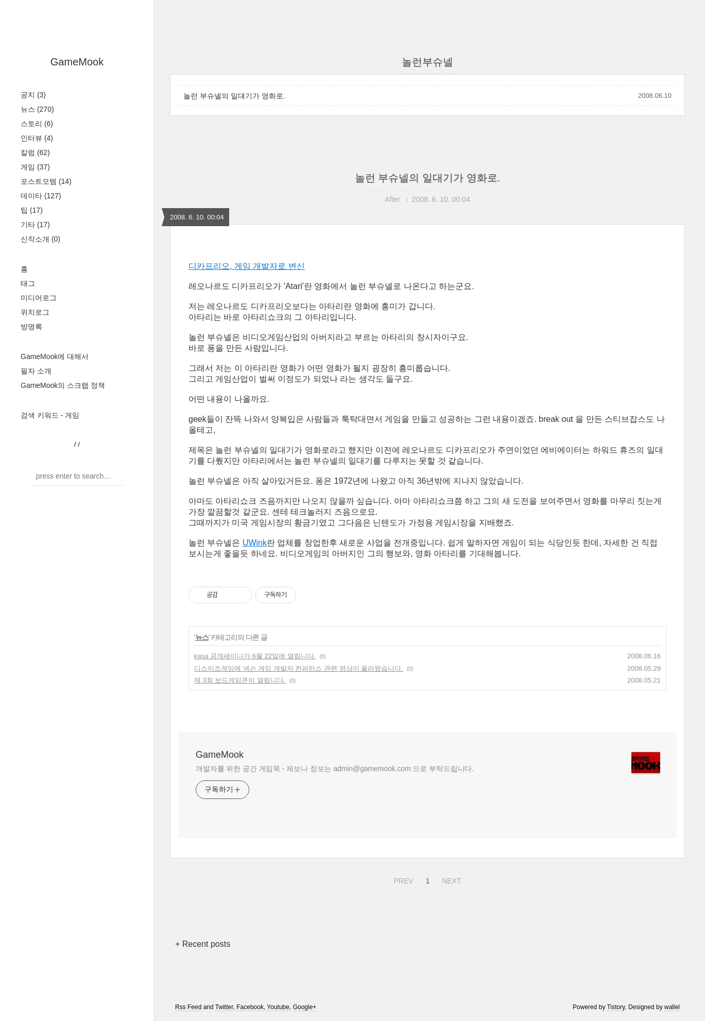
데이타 (41, 196)
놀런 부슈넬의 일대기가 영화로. (234, 96)
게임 (35, 167)
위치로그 (35, 312)
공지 (33, 95)
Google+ (305, 1007)
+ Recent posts (202, 944)
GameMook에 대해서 (55, 356)
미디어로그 (39, 298)
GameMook (77, 61)
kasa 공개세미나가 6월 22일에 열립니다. (255, 656)
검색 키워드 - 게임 (50, 415)
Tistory (616, 1007)
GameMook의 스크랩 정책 (63, 385)
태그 (28, 283)
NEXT (450, 879)
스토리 (37, 124)
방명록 (31, 326)
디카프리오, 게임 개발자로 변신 (246, 266)
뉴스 (37, 109)
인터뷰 (37, 138)
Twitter (224, 1007)
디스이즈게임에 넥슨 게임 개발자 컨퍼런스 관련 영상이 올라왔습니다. (298, 668)
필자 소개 (36, 371)
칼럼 (35, 152)
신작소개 (40, 239)
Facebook (250, 1007)
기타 (35, 224)
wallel (672, 1007)
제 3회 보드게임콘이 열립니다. (240, 680)
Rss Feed (188, 1007)
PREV (402, 879)
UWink (255, 542)
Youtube (278, 1007)
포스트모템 (46, 181)
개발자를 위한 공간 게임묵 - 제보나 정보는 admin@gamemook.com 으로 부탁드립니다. (335, 768)
